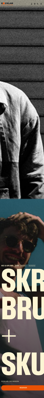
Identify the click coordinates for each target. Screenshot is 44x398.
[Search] (37, 4)
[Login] (32, 4)
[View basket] (35, 4)
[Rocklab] (7, 4)
